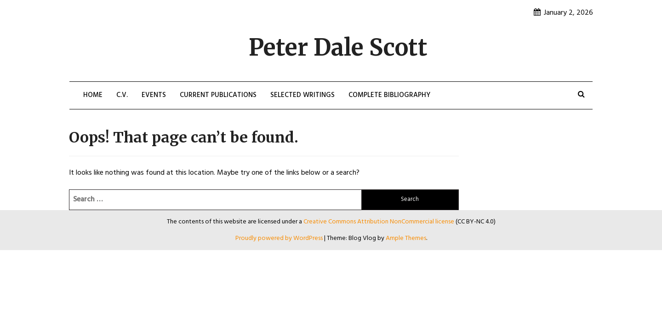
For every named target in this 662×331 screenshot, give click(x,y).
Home (93, 95)
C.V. (122, 95)
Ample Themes (406, 238)
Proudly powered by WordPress (279, 238)
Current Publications (218, 95)
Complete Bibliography (389, 95)
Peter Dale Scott (338, 47)
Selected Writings (302, 95)
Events (154, 95)
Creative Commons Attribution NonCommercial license (378, 222)
